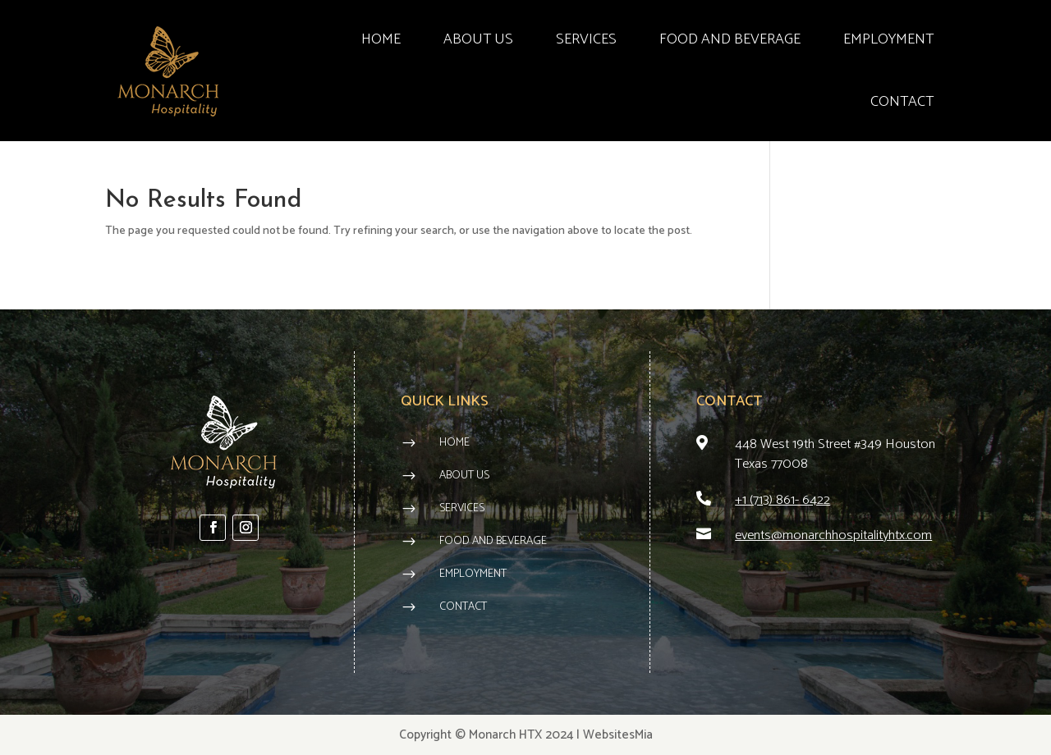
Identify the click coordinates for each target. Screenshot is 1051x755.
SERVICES (586, 39)
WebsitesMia (618, 735)
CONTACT (902, 101)
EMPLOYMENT (888, 39)
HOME (381, 39)
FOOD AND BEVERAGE (730, 39)
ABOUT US (478, 39)
